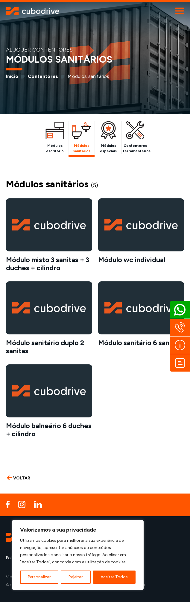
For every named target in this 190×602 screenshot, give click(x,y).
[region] (78, 555)
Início (12, 76)
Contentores (43, 76)
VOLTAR (18, 478)
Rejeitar (76, 577)
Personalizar (39, 577)
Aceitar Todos (114, 577)
